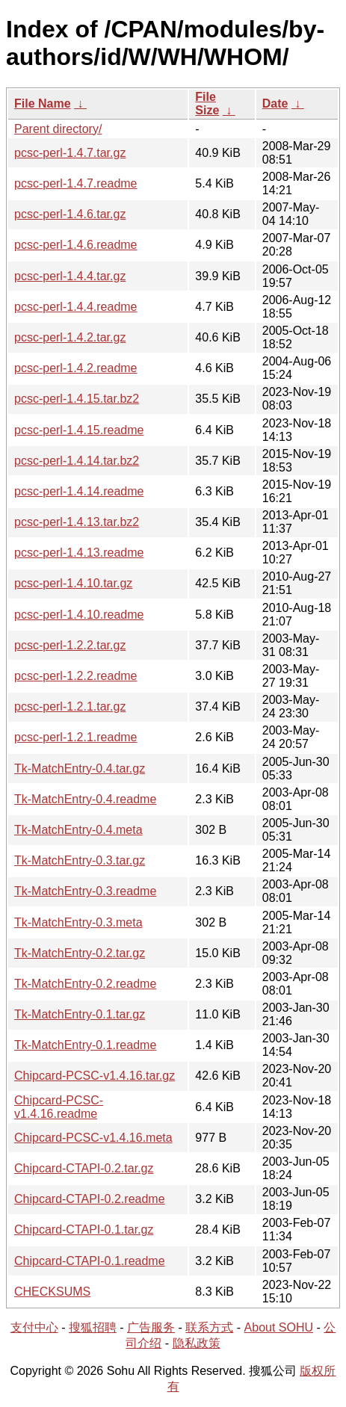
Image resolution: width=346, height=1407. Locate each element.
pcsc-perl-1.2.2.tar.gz (70, 645)
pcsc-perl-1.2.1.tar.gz (70, 706)
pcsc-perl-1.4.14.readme (78, 491)
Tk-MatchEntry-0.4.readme (85, 799)
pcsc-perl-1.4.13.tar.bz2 (76, 522)
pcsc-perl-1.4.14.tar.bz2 (76, 460)
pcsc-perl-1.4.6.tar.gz (70, 214)
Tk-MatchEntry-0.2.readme (85, 983)
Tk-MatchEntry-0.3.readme (85, 891)
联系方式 (209, 1327)
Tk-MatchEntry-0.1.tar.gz (79, 1014)
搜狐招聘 (93, 1327)
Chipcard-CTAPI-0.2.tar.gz (83, 1168)
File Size (207, 103)
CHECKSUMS (52, 1291)
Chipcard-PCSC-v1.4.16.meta (93, 1137)
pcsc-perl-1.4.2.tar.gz (70, 337)
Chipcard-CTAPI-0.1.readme (89, 1261)
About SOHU (278, 1327)
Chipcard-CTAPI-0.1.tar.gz (83, 1229)
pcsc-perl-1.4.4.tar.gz (70, 276)
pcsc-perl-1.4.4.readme (76, 306)
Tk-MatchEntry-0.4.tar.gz (79, 768)
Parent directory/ (58, 129)
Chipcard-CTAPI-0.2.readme (89, 1199)
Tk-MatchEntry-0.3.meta (78, 922)
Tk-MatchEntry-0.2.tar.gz (79, 953)
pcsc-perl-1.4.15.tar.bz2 (76, 398)
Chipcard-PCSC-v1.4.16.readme (58, 1107)
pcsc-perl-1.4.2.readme (76, 368)
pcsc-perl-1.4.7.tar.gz (70, 152)
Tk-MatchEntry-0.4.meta (78, 829)
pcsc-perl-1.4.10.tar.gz (73, 583)
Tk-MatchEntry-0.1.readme (85, 1045)
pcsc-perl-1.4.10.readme (78, 614)
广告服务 (151, 1327)
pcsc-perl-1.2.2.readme (76, 676)
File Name (42, 103)
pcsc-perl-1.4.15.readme (78, 430)
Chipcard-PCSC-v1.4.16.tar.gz (94, 1075)
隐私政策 (196, 1343)
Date (275, 103)
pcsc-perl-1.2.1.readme (76, 737)
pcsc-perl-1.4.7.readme (76, 183)
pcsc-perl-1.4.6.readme (76, 244)
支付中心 (34, 1327)
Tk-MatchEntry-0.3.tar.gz (79, 860)
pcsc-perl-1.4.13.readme (78, 552)
